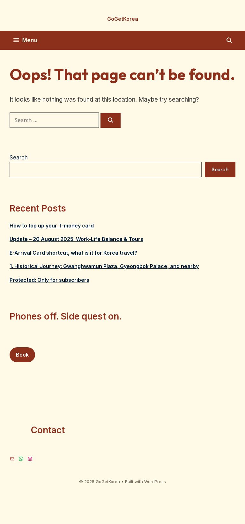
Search (19, 157)
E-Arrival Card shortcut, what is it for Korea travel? (73, 253)
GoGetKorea (122, 19)
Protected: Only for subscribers (49, 280)
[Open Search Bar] (229, 40)
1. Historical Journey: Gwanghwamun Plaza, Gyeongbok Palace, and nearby (104, 266)
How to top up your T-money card (52, 225)
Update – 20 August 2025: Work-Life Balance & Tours (76, 239)
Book (22, 354)
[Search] (110, 120)
